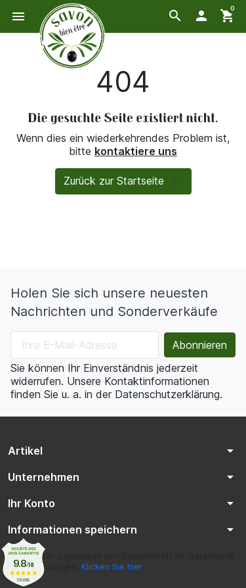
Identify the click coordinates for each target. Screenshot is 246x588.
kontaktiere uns (135, 151)
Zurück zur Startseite (123, 182)
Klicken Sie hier (111, 567)
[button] (175, 16)
